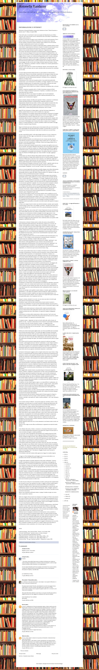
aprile (66, 477)
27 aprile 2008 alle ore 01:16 (27, 575)
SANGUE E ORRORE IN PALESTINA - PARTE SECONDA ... (72, 484)
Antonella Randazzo (32, 6)
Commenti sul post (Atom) (28, 656)
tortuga (23, 556)
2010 (65, 458)
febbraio (67, 496)
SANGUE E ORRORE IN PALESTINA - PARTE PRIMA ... (72, 480)
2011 (65, 456)
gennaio (67, 498)
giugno (66, 473)
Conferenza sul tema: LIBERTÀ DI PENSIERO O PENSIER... (72, 489)
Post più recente (22, 653)
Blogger (61, 663)
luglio (66, 472)
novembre (67, 464)
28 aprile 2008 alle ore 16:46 (27, 631)
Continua (71, 257)
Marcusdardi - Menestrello (27, 580)
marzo (66, 494)
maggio (67, 475)
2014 (65, 454)
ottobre (66, 466)
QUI (63, 329)
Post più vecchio (55, 653)
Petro (23, 604)
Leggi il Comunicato (73, 437)
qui (63, 66)
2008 (65, 462)
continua (67, 169)
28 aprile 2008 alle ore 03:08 (27, 600)
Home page (38, 653)
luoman (52, 663)
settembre (67, 468)
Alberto (23, 636)
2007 (65, 500)
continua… (65, 287)
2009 (65, 460)
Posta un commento (24, 650)
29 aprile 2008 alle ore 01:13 (27, 648)
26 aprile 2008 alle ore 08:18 (27, 552)
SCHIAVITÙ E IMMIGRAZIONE (72, 491)
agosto (66, 469)
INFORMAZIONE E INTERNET (71, 486)
